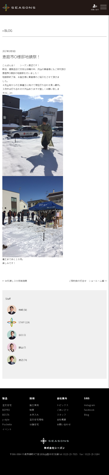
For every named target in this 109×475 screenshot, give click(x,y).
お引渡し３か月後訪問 (14, 280)
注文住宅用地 (36, 419)
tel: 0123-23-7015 (68, 454)
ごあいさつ (62, 409)
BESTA (5, 414)
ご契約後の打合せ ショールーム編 (88, 280)
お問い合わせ (64, 424)
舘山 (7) (16, 347)
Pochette (7, 424)
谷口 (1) (16, 334)
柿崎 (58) (17, 309)
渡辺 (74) (17, 360)
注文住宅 (7, 405)
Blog (86, 414)
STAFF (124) (18, 322)
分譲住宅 (34, 424)
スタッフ (61, 414)
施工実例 (34, 405)
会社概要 (61, 419)
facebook (89, 409)
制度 (32, 409)
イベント (7, 429)
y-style (5, 419)
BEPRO (6, 409)
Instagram (89, 405)
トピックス (62, 405)
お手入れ (34, 414)
